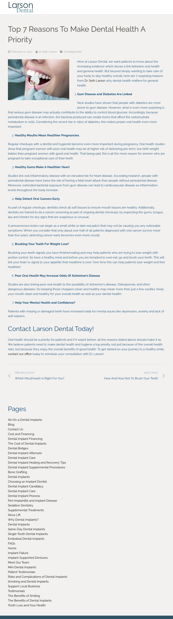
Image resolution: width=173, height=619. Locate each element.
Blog (11, 424)
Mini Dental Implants (22, 567)
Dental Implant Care (22, 458)
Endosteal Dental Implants (26, 539)
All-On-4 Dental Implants (25, 420)
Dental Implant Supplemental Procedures (36, 467)
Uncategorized (73, 51)
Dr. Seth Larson (95, 80)
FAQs (11, 543)
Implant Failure (18, 553)
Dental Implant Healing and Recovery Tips (37, 462)
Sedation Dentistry (20, 505)
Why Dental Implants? (23, 519)
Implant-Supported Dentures (28, 558)
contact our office (20, 354)
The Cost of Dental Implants (27, 443)
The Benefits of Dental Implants (30, 600)
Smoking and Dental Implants (28, 581)
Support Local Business (24, 586)
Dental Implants (19, 477)
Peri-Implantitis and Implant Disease (32, 500)
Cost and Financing (21, 434)
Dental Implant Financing (25, 439)
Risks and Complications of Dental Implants (37, 577)
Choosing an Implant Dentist (27, 481)
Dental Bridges (18, 448)
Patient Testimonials (21, 572)
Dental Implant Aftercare (25, 453)
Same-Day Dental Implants (26, 529)
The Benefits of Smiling (24, 596)
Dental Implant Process (24, 496)
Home (12, 548)
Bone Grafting (17, 472)
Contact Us (15, 429)
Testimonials (16, 591)
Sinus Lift (14, 515)
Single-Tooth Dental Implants (28, 534)
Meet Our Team (18, 562)
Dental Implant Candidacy (25, 486)
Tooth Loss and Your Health (27, 605)
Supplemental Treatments (26, 510)
